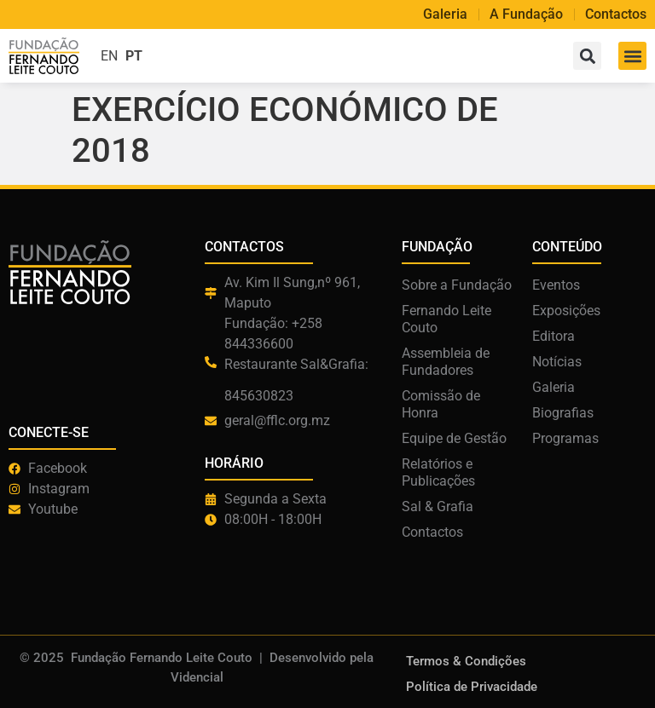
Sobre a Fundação (457, 285)
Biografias (563, 413)
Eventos (556, 285)
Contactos (615, 14)
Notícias (557, 362)
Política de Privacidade (471, 686)
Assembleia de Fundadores (446, 361)
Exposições (566, 310)
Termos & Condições (466, 661)
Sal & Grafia (437, 506)
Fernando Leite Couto (446, 319)
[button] (632, 56)
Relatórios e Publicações (438, 472)
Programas (565, 438)
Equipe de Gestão (454, 438)
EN (109, 56)
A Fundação (526, 14)
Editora (553, 336)
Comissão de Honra (441, 404)
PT (133, 56)
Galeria (445, 14)
